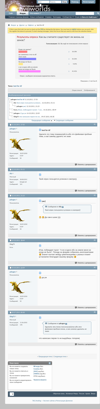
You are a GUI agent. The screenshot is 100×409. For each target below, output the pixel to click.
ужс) (24, 106)
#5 (95, 267)
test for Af (17, 86)
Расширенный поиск (89, 17)
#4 (95, 240)
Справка (48, 17)
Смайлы (37, 369)
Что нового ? (35, 13)
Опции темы (76, 90)
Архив (87, 394)
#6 (95, 312)
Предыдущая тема (45, 356)
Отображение (88, 90)
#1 (95, 124)
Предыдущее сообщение (41, 120)
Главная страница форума (19, 17)
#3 (95, 195)
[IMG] (36, 371)
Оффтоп (31, 25)
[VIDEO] (36, 374)
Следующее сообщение (64, 120)
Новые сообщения (37, 17)
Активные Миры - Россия (75, 394)
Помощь (75, 2)
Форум (23, 13)
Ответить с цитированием (85, 165)
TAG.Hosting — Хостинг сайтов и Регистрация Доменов (52, 401)
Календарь (57, 17)
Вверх (93, 394)
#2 (95, 169)
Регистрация (88, 2)
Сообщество (67, 17)
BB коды (37, 366)
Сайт (11, 13)
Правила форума (40, 380)
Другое (21, 25)
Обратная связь (59, 394)
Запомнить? (44, 5)
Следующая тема (60, 356)
